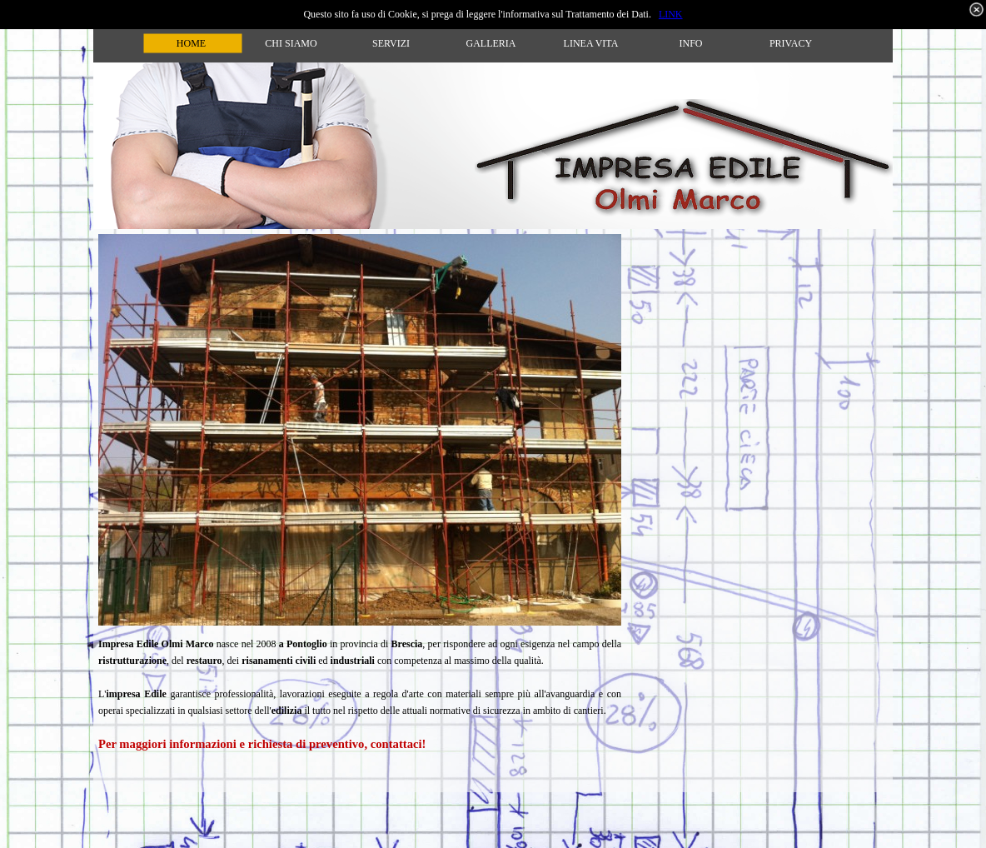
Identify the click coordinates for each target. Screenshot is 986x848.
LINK (671, 14)
